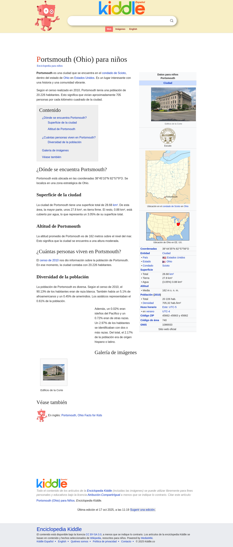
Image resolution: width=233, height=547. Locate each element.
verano (150, 311)
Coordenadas (148, 248)
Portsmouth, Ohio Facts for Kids (81, 415)
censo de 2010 (49, 260)
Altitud (144, 286)
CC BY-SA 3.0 (93, 534)
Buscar (171, 21)
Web (109, 29)
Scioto (166, 265)
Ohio (186, 206)
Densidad (148, 303)
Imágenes (120, 29)
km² (172, 274)
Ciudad (167, 83)
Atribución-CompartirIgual (104, 494)
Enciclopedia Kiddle (99, 490)
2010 (157, 294)
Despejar (164, 21)
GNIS (143, 324)
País (145, 257)
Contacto (126, 541)
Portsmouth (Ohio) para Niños (56, 500)
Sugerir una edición (142, 509)
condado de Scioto (171, 206)
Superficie (146, 269)
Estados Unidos (176, 257)
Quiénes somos (79, 541)
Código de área (149, 320)
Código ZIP (147, 315)
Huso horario (148, 307)
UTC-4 (166, 311)
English (133, 29)
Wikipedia (95, 538)
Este (165, 307)
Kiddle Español (45, 541)
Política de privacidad (105, 541)
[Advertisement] (116, 43)
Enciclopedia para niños (50, 65)
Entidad (145, 253)
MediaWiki (147, 538)
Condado (148, 265)
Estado (147, 261)
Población (146, 294)
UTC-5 (173, 307)
